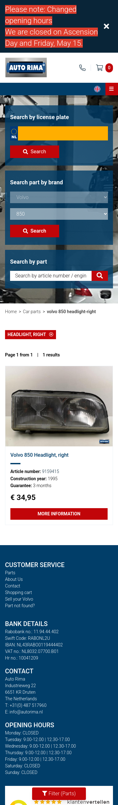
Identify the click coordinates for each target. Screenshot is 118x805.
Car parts (32, 311)
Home (11, 311)
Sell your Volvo (19, 599)
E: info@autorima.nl (24, 711)
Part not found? (20, 605)
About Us (14, 579)
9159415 (50, 471)
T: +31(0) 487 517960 (26, 705)
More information (59, 513)
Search (34, 152)
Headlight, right (30, 334)
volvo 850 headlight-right (71, 311)
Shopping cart (18, 592)
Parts (10, 572)
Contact (12, 585)
